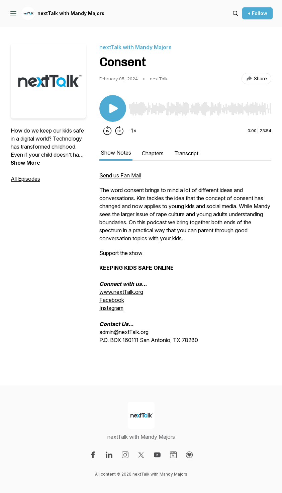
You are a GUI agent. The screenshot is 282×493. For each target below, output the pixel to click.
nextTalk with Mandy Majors (70, 13)
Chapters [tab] (153, 153)
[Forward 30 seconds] (119, 130)
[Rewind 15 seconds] (107, 130)
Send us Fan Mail (120, 175)
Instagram (111, 308)
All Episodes (25, 178)
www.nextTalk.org (121, 292)
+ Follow (257, 13)
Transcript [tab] (186, 153)
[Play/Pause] (112, 108)
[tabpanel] (185, 265)
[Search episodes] (235, 13)
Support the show (121, 253)
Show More (25, 162)
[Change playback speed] (133, 130)
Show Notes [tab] (116, 152)
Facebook (111, 300)
